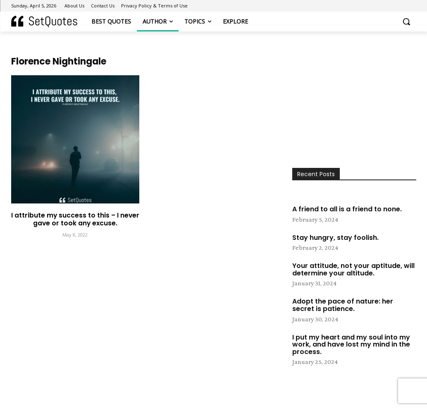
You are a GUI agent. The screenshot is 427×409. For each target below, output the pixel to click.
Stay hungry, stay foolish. (335, 237)
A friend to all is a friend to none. (347, 209)
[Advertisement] (354, 112)
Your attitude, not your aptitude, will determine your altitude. (353, 269)
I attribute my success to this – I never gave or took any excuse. (75, 218)
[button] (406, 21)
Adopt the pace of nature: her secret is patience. (342, 305)
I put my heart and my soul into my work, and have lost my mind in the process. (351, 344)
